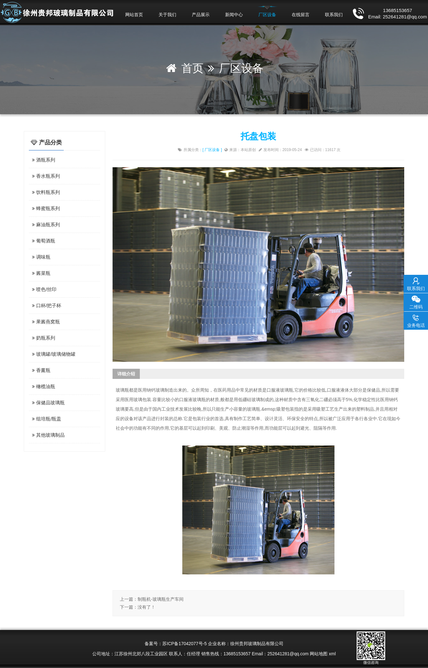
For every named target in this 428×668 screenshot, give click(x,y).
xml (332, 653)
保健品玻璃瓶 (47, 402)
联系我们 (334, 14)
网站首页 (134, 14)
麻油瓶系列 (45, 224)
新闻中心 (234, 14)
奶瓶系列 (42, 338)
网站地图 (318, 653)
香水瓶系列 (45, 176)
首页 (192, 68)
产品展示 (201, 14)
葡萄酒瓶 (42, 240)
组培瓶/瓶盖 (45, 418)
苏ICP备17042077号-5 (184, 643)
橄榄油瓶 (42, 386)
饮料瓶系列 (45, 192)
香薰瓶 (40, 370)
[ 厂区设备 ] (212, 150)
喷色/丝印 (43, 289)
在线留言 (300, 14)
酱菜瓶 (40, 273)
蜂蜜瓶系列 (45, 208)
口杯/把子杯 (45, 305)
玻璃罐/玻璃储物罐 (52, 354)
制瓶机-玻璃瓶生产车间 (161, 599)
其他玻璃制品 (47, 435)
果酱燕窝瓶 (45, 321)
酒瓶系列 (42, 159)
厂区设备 (267, 14)
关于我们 (167, 14)
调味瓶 (40, 257)
